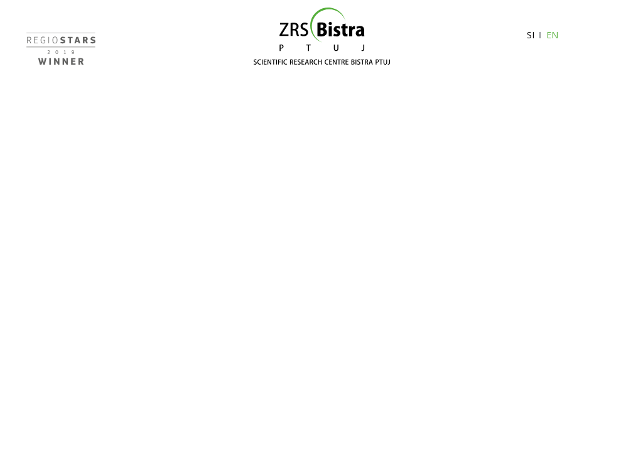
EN (552, 35)
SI (530, 35)
